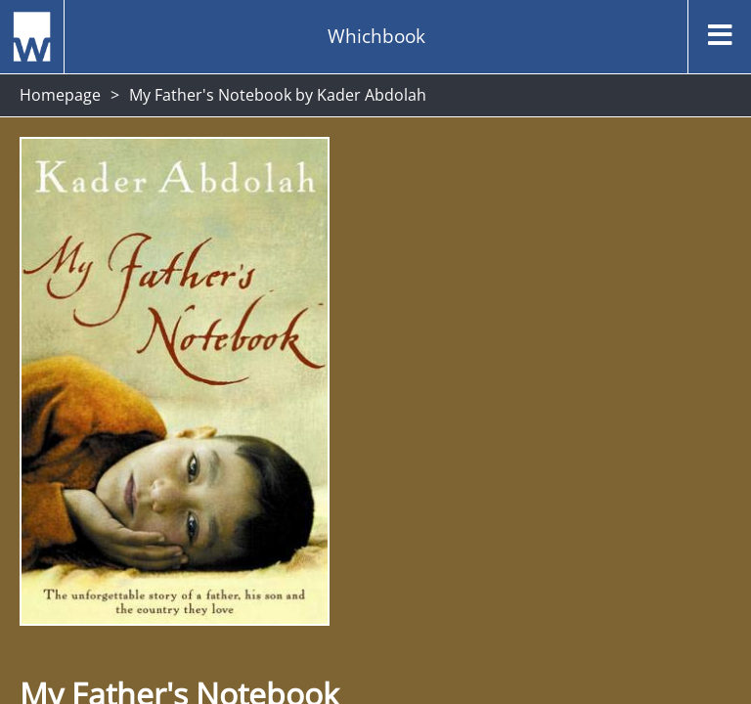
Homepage (60, 95)
